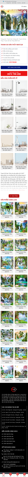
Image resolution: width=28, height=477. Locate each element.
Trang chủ (3, 39)
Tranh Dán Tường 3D (12, 39)
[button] (24, 12)
